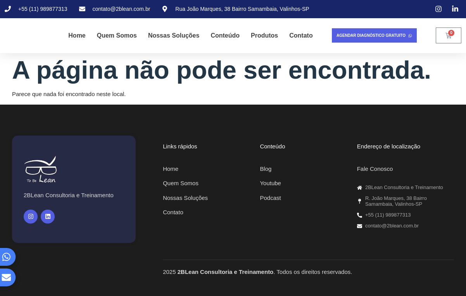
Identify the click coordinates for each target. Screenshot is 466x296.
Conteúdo (225, 35)
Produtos (264, 35)
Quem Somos (117, 35)
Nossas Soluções (174, 35)
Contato (300, 35)
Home (76, 35)
